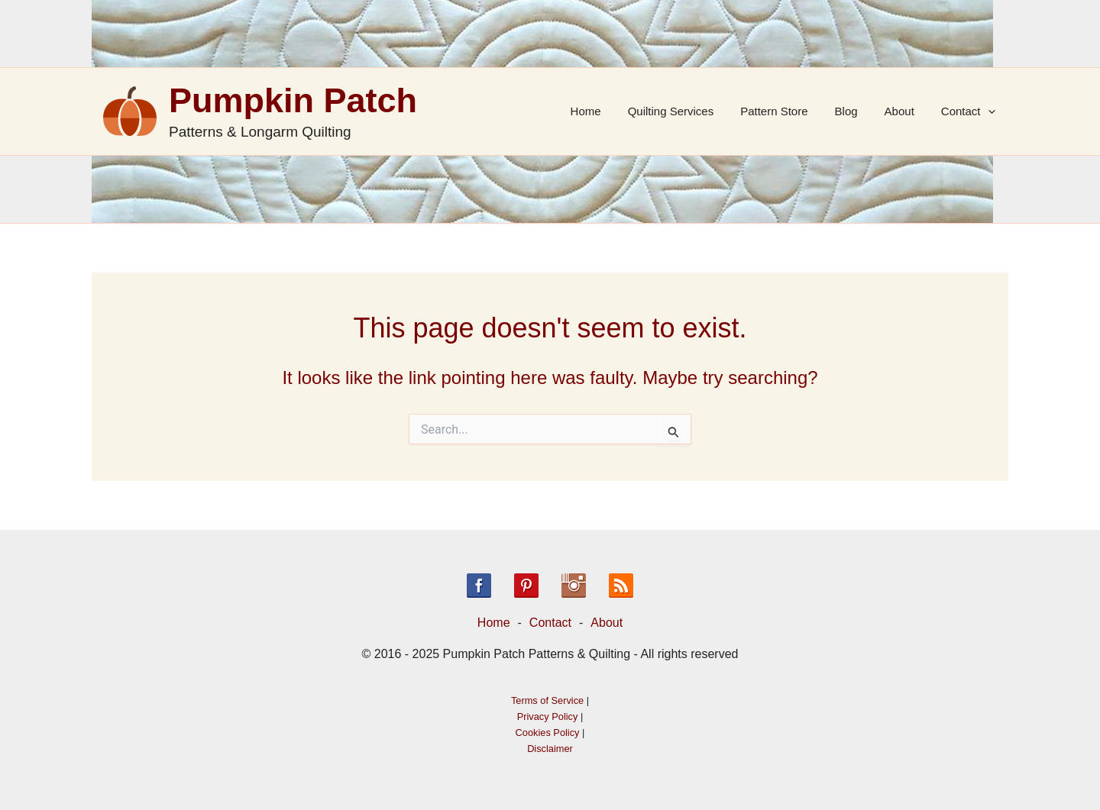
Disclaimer (550, 748)
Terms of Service (547, 700)
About (905, 111)
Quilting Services (688, 111)
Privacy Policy (547, 716)
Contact (970, 111)
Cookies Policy (548, 732)
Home (606, 111)
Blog (855, 111)
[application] (989, 111)
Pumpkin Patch (293, 100)
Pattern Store (787, 111)
